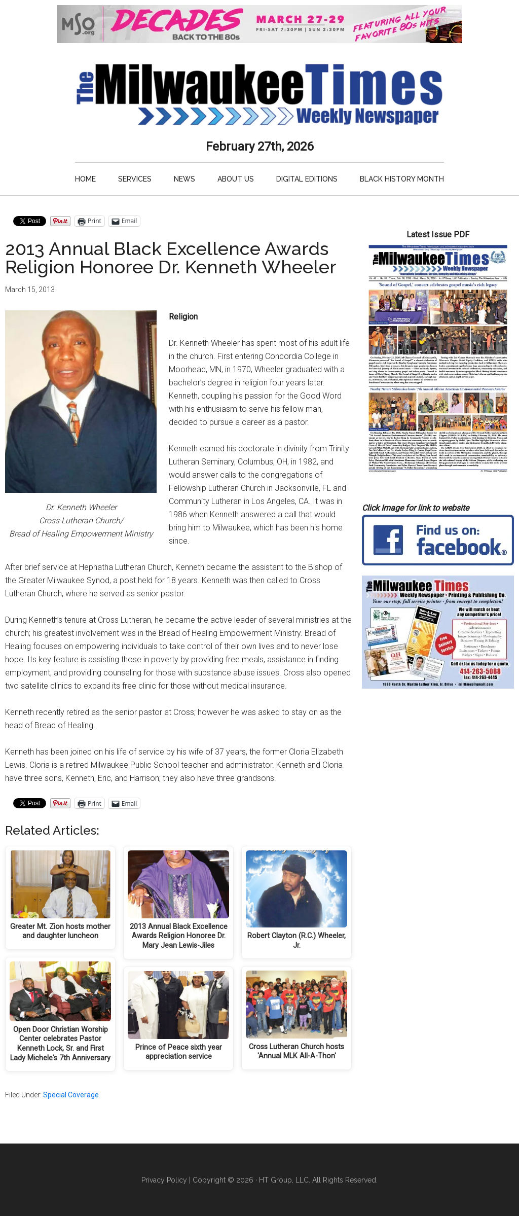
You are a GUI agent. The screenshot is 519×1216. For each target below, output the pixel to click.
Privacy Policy (164, 1180)
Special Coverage (71, 1095)
